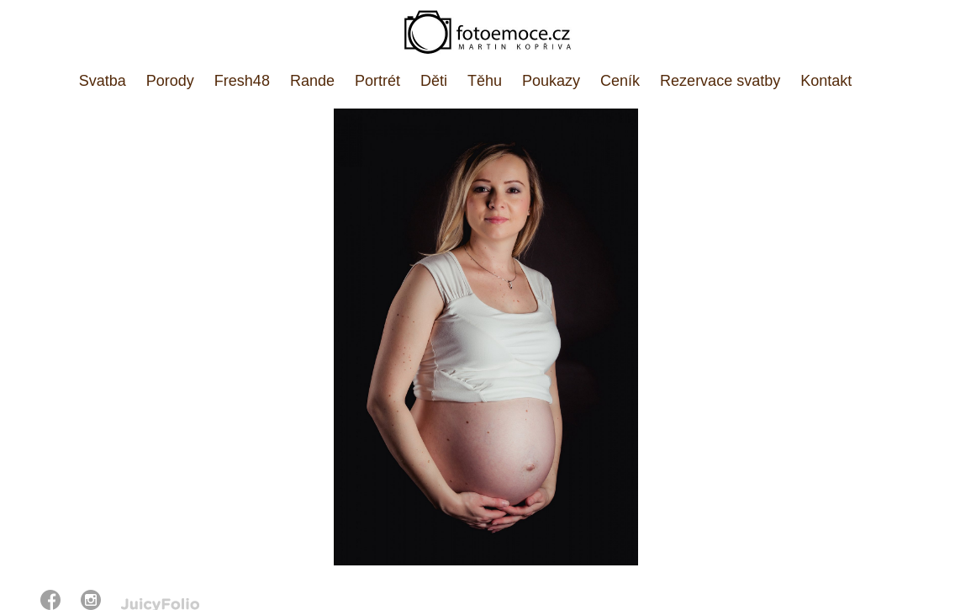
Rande (312, 80)
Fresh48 (242, 80)
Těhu (484, 80)
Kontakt (826, 80)
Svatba (102, 80)
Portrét (377, 80)
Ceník (620, 80)
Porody (170, 80)
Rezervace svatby (720, 80)
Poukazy (551, 80)
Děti (433, 80)
